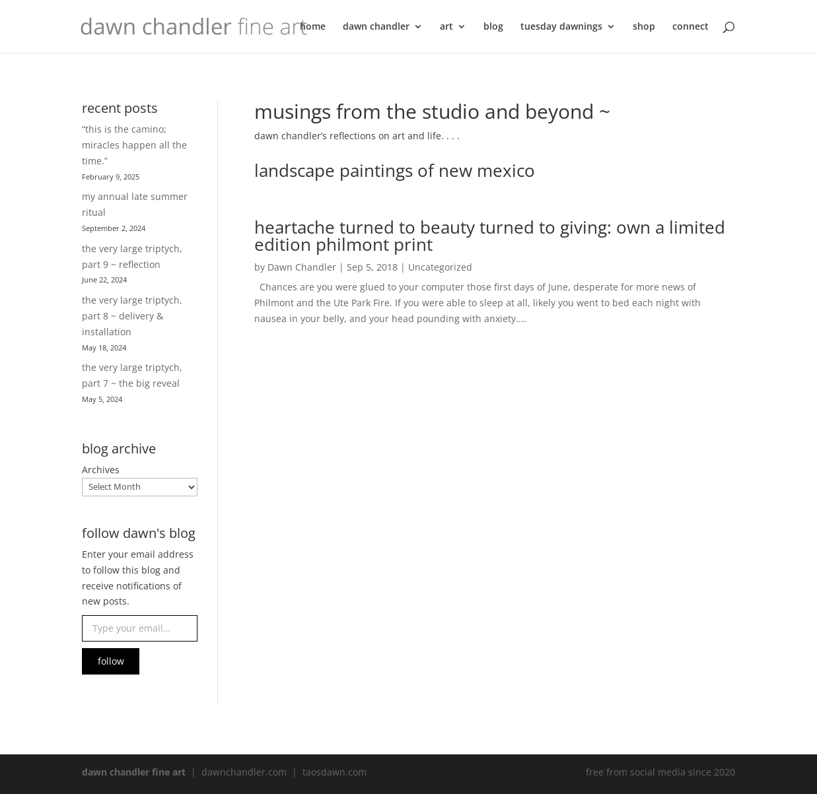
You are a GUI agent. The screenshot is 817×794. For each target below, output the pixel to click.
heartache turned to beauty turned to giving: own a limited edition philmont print (489, 235)
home (313, 27)
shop (644, 27)
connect (690, 27)
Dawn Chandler (301, 267)
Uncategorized (440, 267)
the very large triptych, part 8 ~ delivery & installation (132, 316)
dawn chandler (376, 27)
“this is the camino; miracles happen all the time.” (134, 145)
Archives (101, 469)
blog (493, 27)
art (446, 27)
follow (111, 661)
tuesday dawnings (561, 27)
